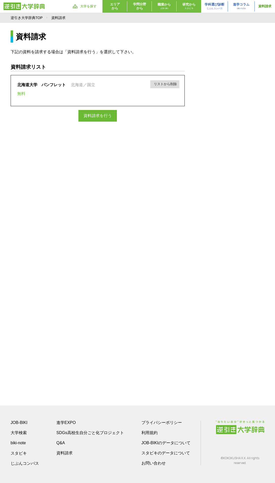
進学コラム (241, 6)
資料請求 (264, 6)
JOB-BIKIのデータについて (166, 443)
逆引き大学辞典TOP (27, 18)
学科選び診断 (214, 6)
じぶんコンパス (25, 463)
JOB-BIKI (19, 422)
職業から (164, 6)
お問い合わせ (153, 463)
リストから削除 (165, 84)
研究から (189, 6)
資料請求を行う (97, 116)
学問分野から (139, 6)
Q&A (60, 443)
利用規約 (149, 433)
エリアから (115, 6)
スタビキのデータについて (165, 453)
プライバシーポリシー (161, 422)
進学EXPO (66, 422)
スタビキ (19, 453)
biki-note (18, 443)
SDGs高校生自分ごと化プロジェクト (90, 433)
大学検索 (19, 433)
